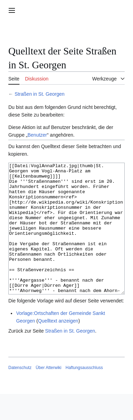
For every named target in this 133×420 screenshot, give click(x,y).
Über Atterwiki (48, 393)
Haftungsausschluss (84, 393)
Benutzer (37, 135)
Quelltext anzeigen (58, 347)
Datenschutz (20, 393)
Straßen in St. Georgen (40, 94)
